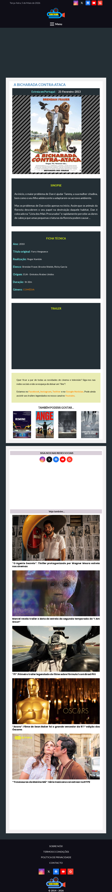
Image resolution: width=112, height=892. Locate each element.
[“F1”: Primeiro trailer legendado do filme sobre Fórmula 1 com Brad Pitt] (56, 651)
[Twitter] (81, 3)
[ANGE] (45, 424)
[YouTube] (94, 3)
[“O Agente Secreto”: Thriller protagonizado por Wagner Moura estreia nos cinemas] (56, 541)
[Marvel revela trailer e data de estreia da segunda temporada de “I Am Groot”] (56, 597)
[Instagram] (76, 3)
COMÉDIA (28, 289)
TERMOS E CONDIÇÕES (56, 851)
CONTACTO (56, 862)
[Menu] (56, 24)
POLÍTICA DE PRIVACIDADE (56, 857)
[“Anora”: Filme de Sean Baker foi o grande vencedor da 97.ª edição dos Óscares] (56, 704)
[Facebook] (88, 3)
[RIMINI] (22, 424)
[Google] (100, 3)
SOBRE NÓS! (56, 846)
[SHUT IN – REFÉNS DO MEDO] (67, 424)
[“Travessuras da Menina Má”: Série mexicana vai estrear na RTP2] (56, 759)
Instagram (45, 391)
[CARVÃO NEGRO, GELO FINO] (90, 424)
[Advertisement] (56, 54)
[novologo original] (56, 13)
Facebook (34, 391)
